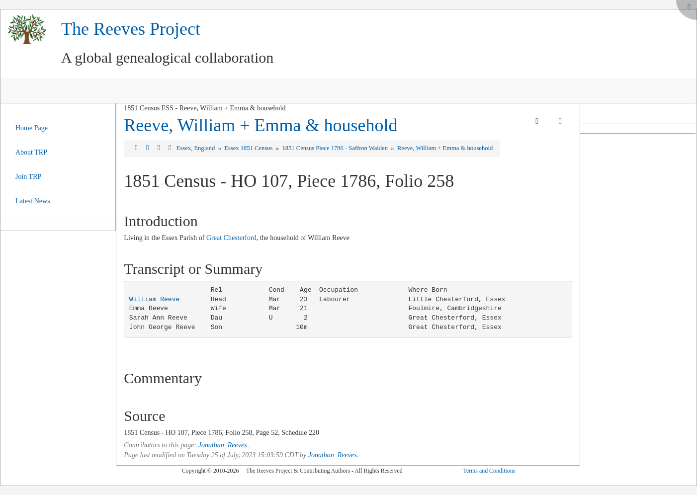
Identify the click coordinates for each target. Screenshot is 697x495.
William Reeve (154, 299)
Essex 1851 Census (249, 148)
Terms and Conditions (489, 470)
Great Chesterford (231, 238)
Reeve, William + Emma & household (260, 125)
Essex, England (196, 148)
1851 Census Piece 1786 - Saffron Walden (335, 148)
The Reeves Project (130, 29)
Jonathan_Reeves (222, 445)
